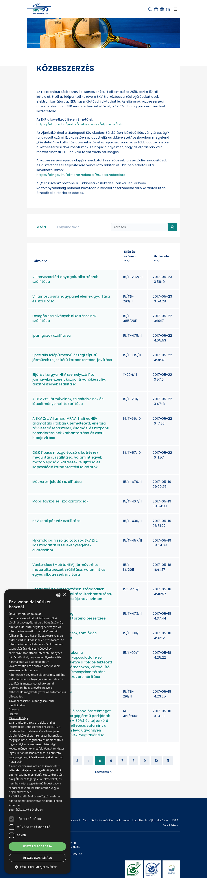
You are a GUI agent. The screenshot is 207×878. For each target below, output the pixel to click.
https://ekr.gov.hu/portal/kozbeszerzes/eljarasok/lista (80, 124)
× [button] (64, 594)
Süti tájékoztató (19, 809)
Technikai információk (98, 820)
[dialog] (37, 731)
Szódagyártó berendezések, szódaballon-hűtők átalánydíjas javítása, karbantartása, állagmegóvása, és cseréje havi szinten (72, 594)
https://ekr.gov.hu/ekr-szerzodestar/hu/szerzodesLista (81, 175)
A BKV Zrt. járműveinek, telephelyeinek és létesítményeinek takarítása (67, 401)
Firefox (13, 714)
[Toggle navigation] (175, 9)
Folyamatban (68, 227)
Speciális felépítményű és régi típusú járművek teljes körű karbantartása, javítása (72, 357)
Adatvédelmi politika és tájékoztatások (142, 820)
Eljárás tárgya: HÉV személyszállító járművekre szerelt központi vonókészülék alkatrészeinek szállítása (69, 379)
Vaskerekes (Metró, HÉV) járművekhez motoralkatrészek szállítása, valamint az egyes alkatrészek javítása (69, 569)
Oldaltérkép (170, 825)
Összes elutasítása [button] (37, 858)
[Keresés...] (139, 227)
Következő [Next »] (103, 772)
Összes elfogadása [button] (37, 846)
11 (168, 761)
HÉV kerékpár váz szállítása (56, 520)
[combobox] (58, 595)
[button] (150, 9)
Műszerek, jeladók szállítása (57, 481)
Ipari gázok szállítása (51, 335)
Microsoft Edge (18, 718)
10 (156, 761)
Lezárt (41, 227)
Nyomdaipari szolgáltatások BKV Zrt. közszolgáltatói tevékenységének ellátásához (65, 545)
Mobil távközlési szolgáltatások (60, 501)
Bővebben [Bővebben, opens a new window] (36, 809)
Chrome (14, 709)
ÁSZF (174, 820)
